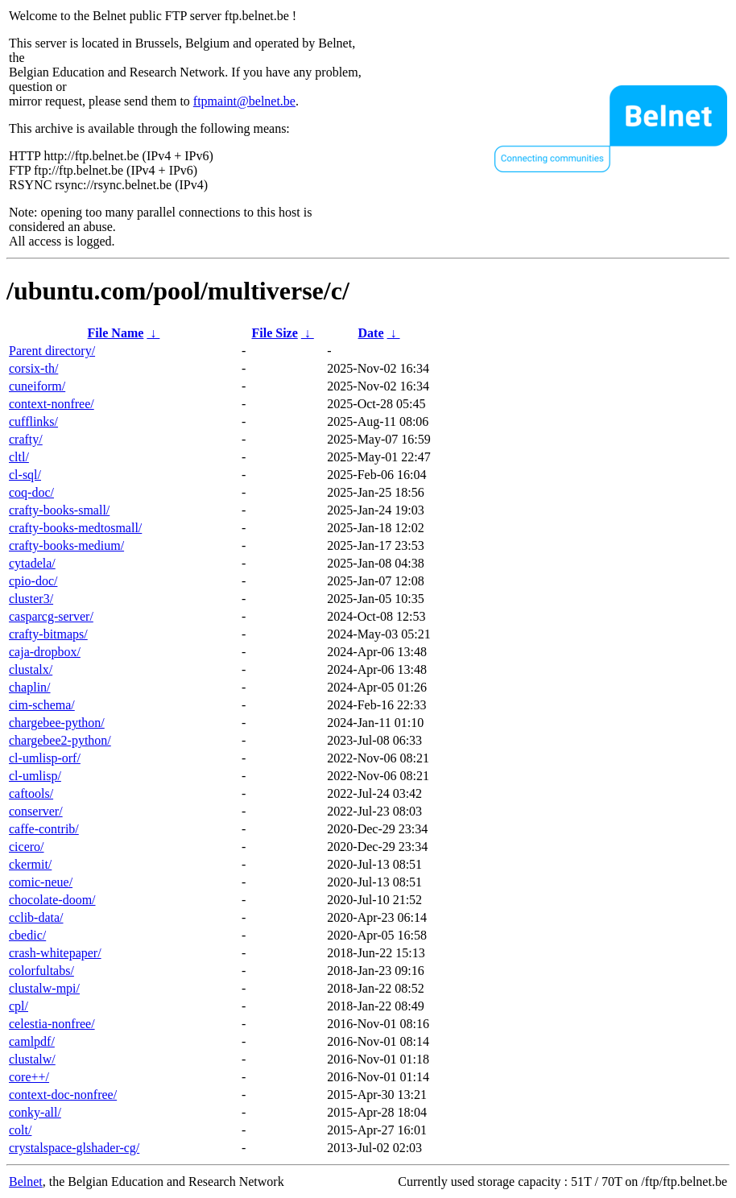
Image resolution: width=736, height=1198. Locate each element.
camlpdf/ (32, 1041)
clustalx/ (30, 669)
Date (371, 333)
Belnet (26, 1181)
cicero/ (26, 846)
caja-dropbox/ (45, 652)
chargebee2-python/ (60, 740)
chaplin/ (30, 687)
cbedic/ (27, 935)
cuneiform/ (37, 386)
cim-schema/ (42, 705)
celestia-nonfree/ (52, 1024)
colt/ (20, 1130)
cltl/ (19, 457)
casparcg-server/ (51, 616)
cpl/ (18, 1006)
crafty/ (26, 439)
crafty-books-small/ (59, 510)
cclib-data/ (36, 917)
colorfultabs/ (41, 970)
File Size (274, 333)
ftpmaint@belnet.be (244, 101)
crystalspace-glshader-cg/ (74, 1148)
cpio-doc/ (33, 581)
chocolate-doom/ (52, 900)
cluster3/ (31, 598)
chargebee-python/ (57, 722)
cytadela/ (32, 563)
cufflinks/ (33, 421)
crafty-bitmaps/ (48, 634)
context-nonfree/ (51, 404)
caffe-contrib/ (44, 829)
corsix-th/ (33, 368)
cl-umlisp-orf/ (45, 758)
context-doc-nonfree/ (63, 1094)
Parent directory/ (52, 350)
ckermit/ (30, 864)
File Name (116, 333)
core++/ (29, 1077)
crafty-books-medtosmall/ (75, 528)
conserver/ (36, 811)
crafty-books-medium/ (66, 545)
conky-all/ (35, 1112)
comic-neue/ (40, 882)
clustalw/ (32, 1059)
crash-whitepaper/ (55, 953)
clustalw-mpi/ (44, 988)
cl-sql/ (25, 474)
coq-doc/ (31, 492)
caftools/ (31, 793)
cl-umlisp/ (35, 776)
